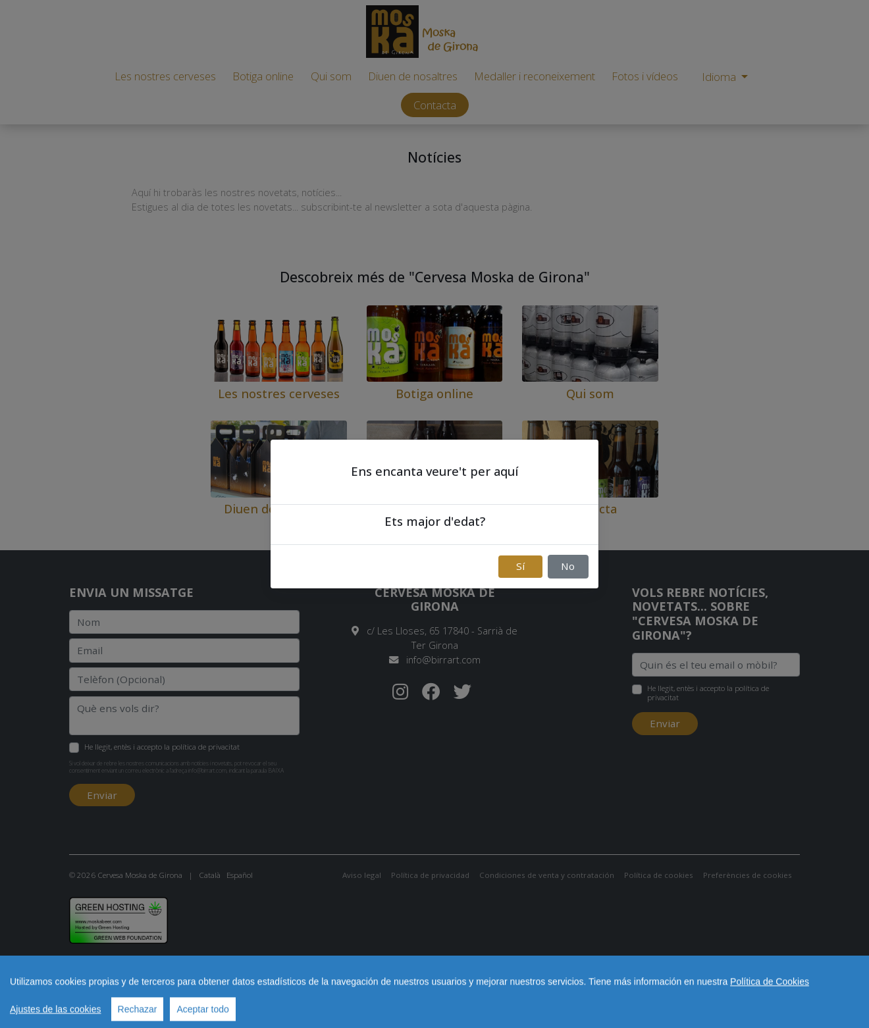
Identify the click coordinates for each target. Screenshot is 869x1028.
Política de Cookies (769, 999)
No (568, 566)
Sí (520, 566)
